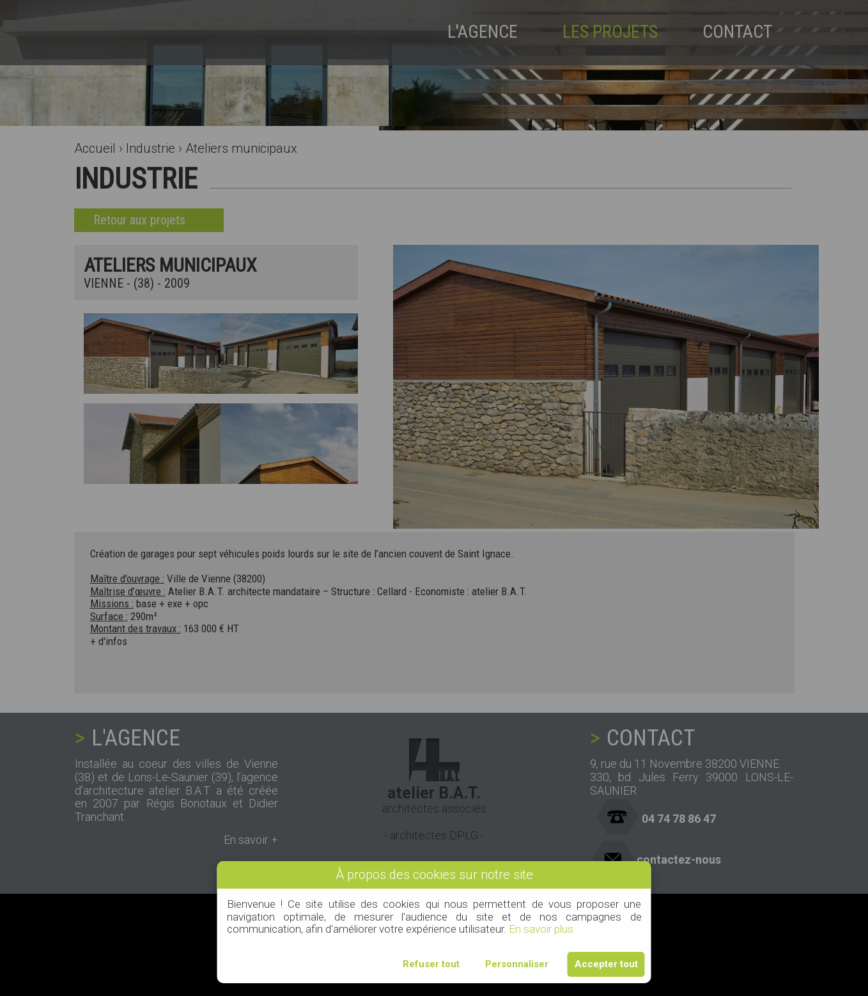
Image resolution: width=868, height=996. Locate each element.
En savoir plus (541, 928)
